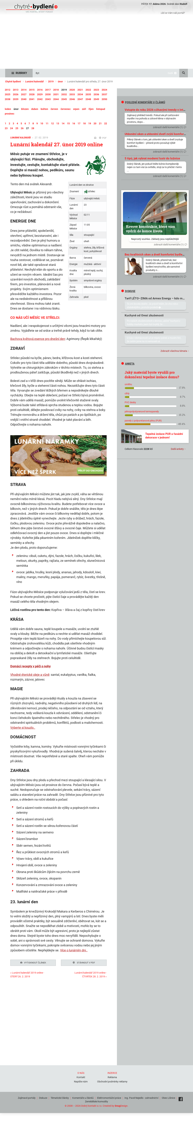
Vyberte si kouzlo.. (22, 727)
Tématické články (60, 1097)
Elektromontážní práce (109, 1097)
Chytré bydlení (13, 81)
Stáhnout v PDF (84, 963)
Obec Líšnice (168, 1097)
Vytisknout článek (33, 963)
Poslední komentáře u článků (143, 102)
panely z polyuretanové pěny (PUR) (143, 420)
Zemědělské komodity (96, 1101)
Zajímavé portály (27, 1097)
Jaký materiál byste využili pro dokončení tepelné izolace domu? (152, 374)
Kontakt (81, 1077)
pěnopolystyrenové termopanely (142, 411)
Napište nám (81, 1081)
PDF (103, 138)
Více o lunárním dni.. (74, 950)
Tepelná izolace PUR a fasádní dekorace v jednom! (164, 435)
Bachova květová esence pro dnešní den (37, 339)
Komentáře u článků (83, 1097)
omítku (128, 384)
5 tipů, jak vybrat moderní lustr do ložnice (152, 158)
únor (60, 81)
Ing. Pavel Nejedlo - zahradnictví (141, 1097)
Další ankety (177, 449)
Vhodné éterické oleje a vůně (29, 674)
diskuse (128, 291)
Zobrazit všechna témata (174, 351)
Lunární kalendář (34, 81)
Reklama (112, 1077)
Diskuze (43, 1097)
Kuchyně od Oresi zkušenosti (144, 315)
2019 (51, 81)
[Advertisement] (96, 43)
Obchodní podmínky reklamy (112, 1081)
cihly (127, 393)
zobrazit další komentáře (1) (168, 127)
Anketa (127, 363)
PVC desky (130, 402)
